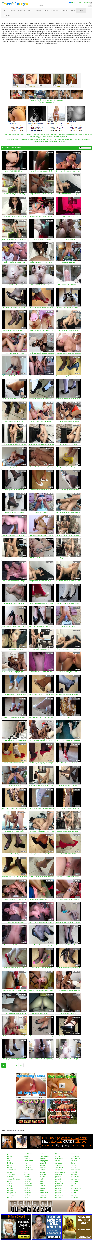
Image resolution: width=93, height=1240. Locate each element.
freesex (9, 1172)
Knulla (88, 140)
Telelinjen (13, 135)
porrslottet (43, 1197)
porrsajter (58, 1179)
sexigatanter (59, 1174)
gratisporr (10, 1154)
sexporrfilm (59, 1183)
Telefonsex (28, 135)
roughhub (43, 1163)
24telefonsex (28, 1161)
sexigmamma (60, 1172)
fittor (8, 1161)
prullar (42, 1154)
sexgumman (75, 1170)
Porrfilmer (83, 140)
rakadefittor (43, 1167)
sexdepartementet (13, 1179)
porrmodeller (11, 1170)
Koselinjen (46, 135)
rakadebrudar (44, 1156)
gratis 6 (9, 1158)
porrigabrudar (11, 1192)
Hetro (73, 2)
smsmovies (11, 1174)
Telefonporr (61, 135)
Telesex (34, 135)
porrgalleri (27, 1179)
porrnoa (58, 1177)
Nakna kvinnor (24, 140)
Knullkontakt (49, 140)
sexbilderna (28, 1154)
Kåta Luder (10, 140)
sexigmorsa (59, 1170)
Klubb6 (50, 137)
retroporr (27, 1174)
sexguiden (74, 1172)
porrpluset (58, 1188)
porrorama (59, 1195)
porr (72, 1186)
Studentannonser (34, 140)
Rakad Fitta (68, 140)
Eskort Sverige (81, 135)
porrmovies (75, 1177)
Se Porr (74, 1161)
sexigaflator (75, 1156)
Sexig (73, 1163)
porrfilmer (27, 1188)
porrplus (58, 1190)
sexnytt (57, 1161)
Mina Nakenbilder (71, 135)
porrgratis (27, 1177)
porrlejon (10, 1165)
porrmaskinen (76, 1188)
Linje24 (7, 135)
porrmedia (74, 1183)
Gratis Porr (61, 140)
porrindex (43, 1195)
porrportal (58, 1186)
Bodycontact (63, 137)
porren (42, 1190)
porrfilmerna (28, 1183)
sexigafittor (59, 1158)
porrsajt (9, 1186)
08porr (57, 1154)
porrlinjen (74, 1190)
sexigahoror (75, 1154)
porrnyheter (59, 1197)
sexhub (73, 1165)
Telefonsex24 (54, 135)
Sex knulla (59, 1167)
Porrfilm (42, 1177)
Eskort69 (16, 140)
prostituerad (28, 1165)
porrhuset (10, 1195)
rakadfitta (43, 1174)
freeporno (27, 1158)
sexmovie (58, 1163)
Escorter (42, 140)
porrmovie (74, 1181)
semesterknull (28, 1170)
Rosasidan (44, 137)
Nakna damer (44, 142)
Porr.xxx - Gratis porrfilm (46, 102)
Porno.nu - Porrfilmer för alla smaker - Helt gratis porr (46, 100)
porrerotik (43, 1188)
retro (25, 1172)
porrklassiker (75, 1179)
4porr (25, 1163)
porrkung (74, 1192)
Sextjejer (38, 137)
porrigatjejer (28, 1192)
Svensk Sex (76, 140)
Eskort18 (56, 137)
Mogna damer (53, 142)
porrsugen (10, 1188)
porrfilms (27, 1181)
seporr (57, 1156)
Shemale (87, 2)
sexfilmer (74, 1174)
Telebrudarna (20, 135)
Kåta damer (61, 142)
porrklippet (75, 1197)
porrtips (42, 1170)
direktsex (10, 1163)
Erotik (55, 140)
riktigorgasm (44, 1161)
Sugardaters (36, 142)
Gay (79, 2)
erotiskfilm (27, 1167)
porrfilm (9, 1156)
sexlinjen (58, 1165)
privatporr (43, 1158)
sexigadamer (75, 1158)
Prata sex (40, 135)
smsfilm (26, 1156)
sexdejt (9, 1183)
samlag (42, 1165)
